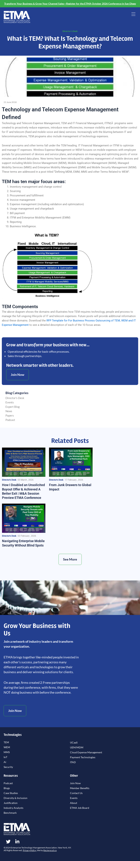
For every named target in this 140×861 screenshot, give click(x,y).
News (8, 411)
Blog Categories (16, 393)
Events (9, 402)
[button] (133, 14)
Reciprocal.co (50, 850)
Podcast (10, 419)
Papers (9, 415)
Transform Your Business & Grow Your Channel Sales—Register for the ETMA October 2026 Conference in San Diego (70, 3)
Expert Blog (12, 406)
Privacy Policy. (29, 850)
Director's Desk (70, 31)
